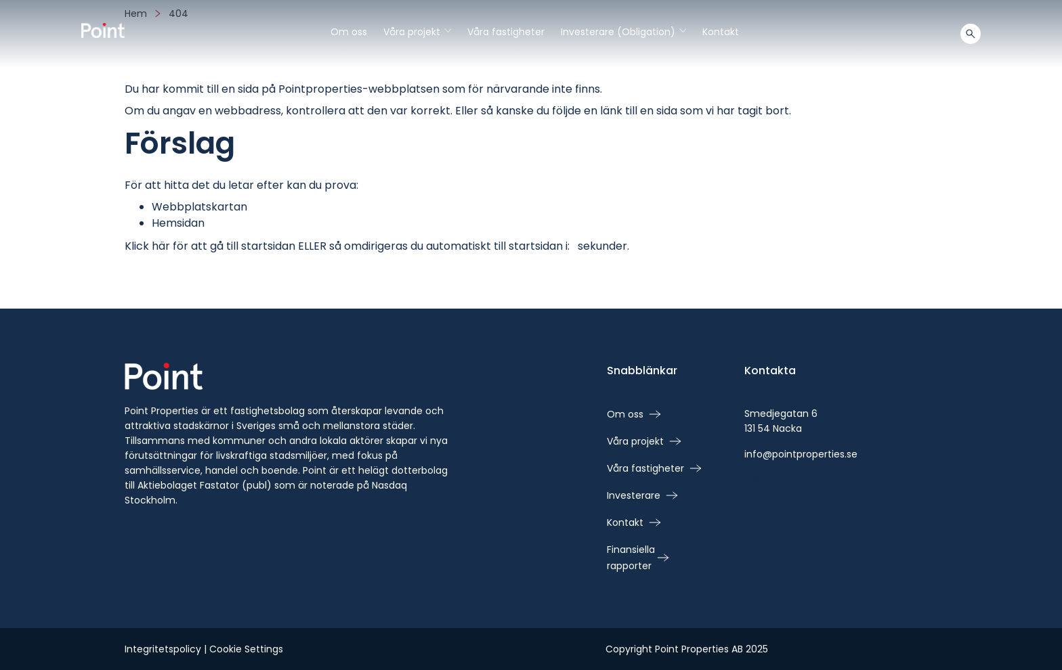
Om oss (349, 32)
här (161, 246)
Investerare (633, 495)
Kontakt (720, 32)
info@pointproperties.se (800, 454)
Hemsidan (178, 223)
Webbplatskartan (199, 207)
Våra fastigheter (506, 32)
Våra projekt (417, 32)
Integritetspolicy (163, 649)
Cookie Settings (246, 649)
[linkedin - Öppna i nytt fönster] (753, 483)
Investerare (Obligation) (623, 32)
